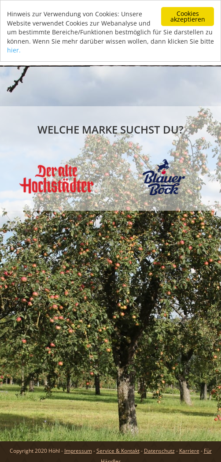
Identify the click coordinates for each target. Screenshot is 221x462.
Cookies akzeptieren (187, 16)
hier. (14, 49)
